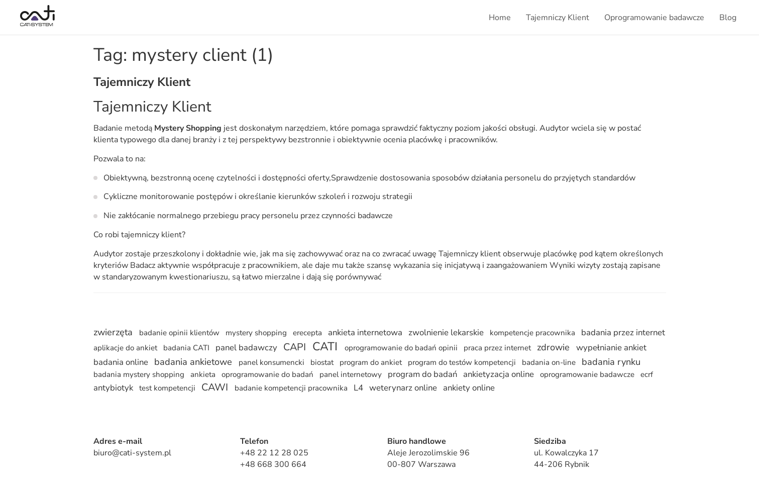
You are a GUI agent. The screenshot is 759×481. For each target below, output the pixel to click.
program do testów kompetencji (463, 362)
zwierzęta (114, 332)
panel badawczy (247, 347)
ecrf (646, 374)
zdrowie (554, 347)
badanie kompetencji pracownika (292, 388)
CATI (326, 346)
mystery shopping (257, 333)
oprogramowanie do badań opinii (402, 348)
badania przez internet (623, 332)
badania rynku (611, 362)
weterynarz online (404, 388)
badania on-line (550, 362)
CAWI (216, 387)
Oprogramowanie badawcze (654, 17)
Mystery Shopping (188, 128)
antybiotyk (114, 388)
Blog (727, 17)
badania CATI (187, 348)
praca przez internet (498, 348)
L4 (359, 388)
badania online (121, 362)
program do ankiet (372, 362)
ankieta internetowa (366, 332)
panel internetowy (351, 374)
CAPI (295, 347)
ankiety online (469, 388)
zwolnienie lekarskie (447, 332)
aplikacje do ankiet (126, 348)
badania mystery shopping (139, 374)
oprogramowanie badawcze (588, 374)
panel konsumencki (272, 362)
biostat (323, 362)
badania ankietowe (194, 362)
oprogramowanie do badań (268, 374)
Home (500, 17)
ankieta (204, 374)
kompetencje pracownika (533, 333)
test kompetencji (168, 388)
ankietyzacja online (499, 374)
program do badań (423, 374)
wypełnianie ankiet (611, 347)
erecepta (308, 333)
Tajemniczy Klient (557, 17)
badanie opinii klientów (180, 333)
